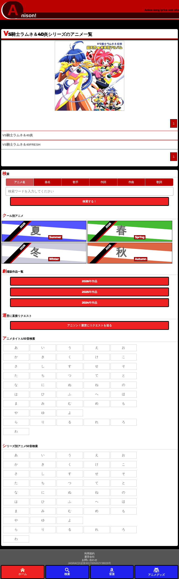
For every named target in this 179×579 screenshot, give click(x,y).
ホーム (22, 572)
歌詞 (159, 182)
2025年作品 (89, 292)
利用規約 (89, 553)
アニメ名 (19, 182)
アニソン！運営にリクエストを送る (89, 325)
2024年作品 (89, 302)
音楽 (112, 572)
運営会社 (89, 556)
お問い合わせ (89, 560)
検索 (67, 572)
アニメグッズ (156, 571)
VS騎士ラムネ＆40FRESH (21, 144)
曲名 (47, 182)
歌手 (75, 182)
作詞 (103, 182)
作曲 (131, 182)
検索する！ (89, 201)
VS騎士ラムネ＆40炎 (17, 135)
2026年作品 (89, 281)
